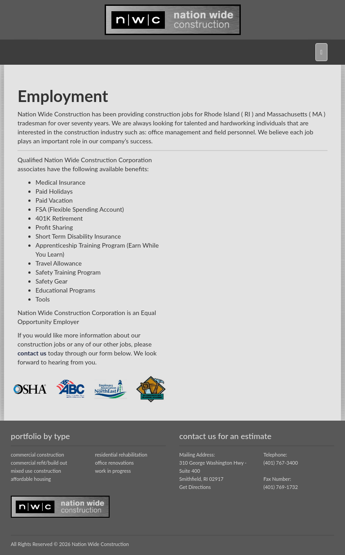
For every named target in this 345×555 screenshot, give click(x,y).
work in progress (113, 471)
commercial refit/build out (39, 463)
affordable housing (31, 479)
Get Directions (195, 487)
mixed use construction (36, 471)
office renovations (114, 463)
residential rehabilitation (121, 454)
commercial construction (37, 454)
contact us (32, 353)
